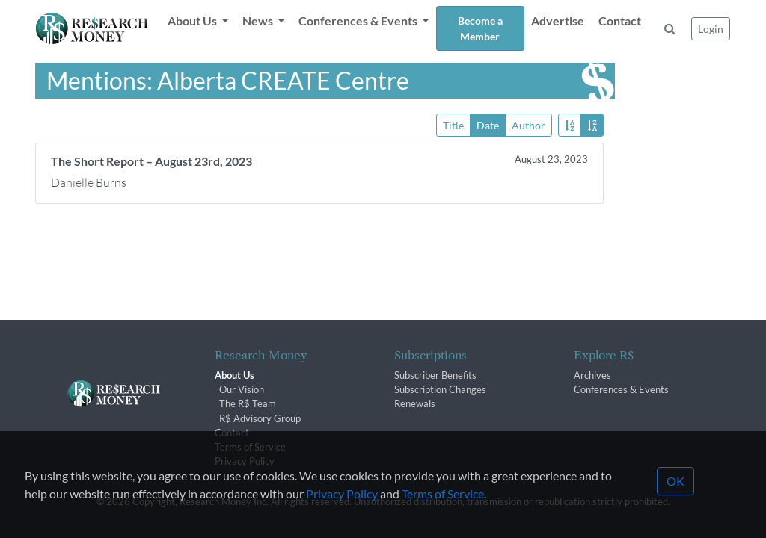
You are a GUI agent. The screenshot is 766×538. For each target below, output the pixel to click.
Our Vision (241, 389)
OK (675, 504)
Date (488, 124)
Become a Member (480, 28)
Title (453, 124)
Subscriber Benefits (435, 375)
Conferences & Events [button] (359, 20)
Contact (619, 20)
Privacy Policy (342, 517)
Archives (592, 375)
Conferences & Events (621, 389)
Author (528, 124)
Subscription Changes (440, 389)
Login (710, 28)
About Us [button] (193, 20)
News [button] (258, 20)
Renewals (414, 403)
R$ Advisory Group (260, 418)
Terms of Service (250, 447)
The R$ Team (247, 403)
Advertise (557, 20)
